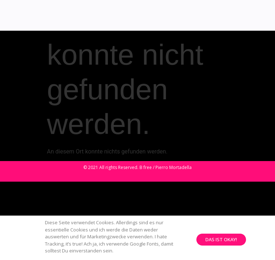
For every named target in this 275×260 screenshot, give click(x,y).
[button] (221, 241)
